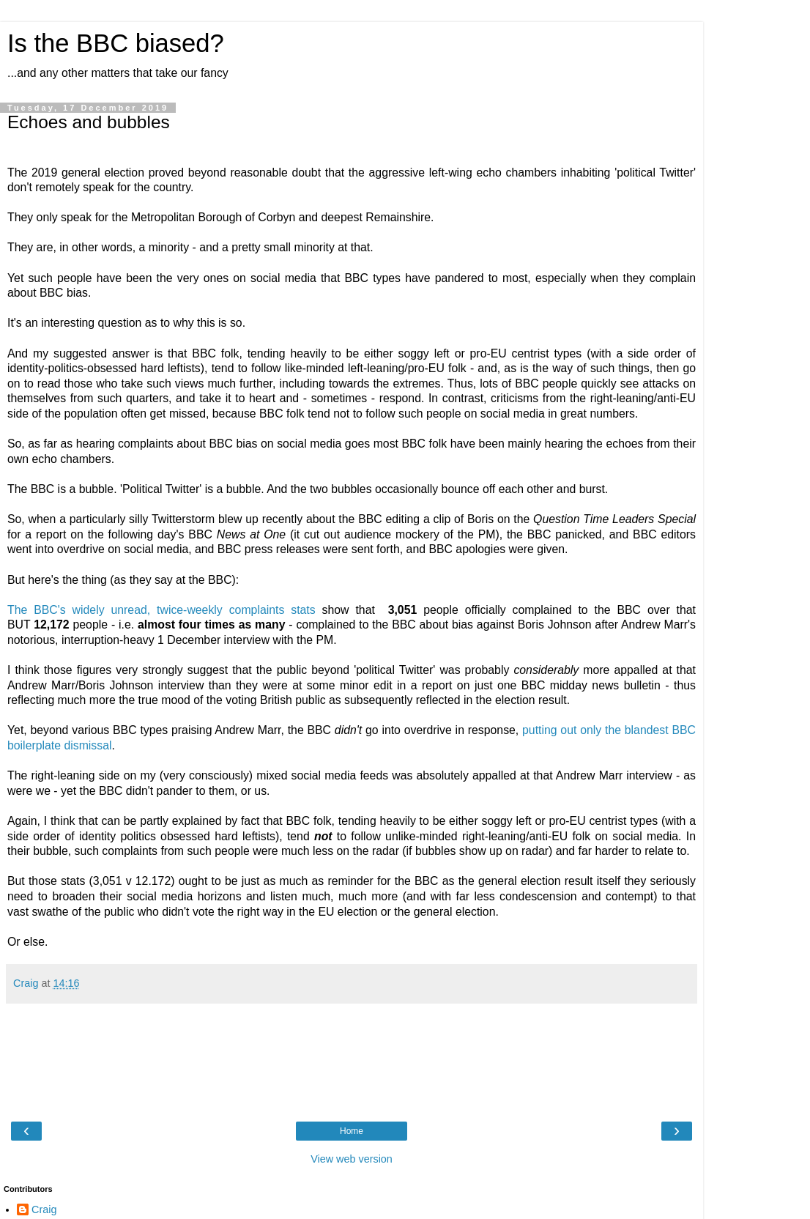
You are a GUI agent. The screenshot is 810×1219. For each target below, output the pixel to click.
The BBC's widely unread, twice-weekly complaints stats (164, 610)
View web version (352, 1159)
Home (351, 1131)
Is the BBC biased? (115, 43)
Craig (43, 1209)
